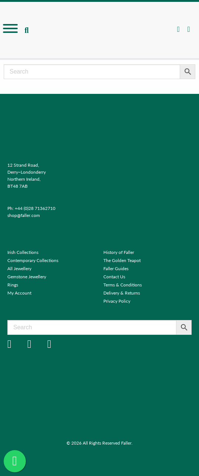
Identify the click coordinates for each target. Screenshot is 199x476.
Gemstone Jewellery (26, 276)
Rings (12, 285)
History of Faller (118, 252)
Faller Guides (115, 268)
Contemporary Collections (32, 260)
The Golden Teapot (122, 260)
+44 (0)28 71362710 (35, 208)
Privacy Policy (116, 301)
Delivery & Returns (121, 293)
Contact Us (114, 276)
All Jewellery (19, 268)
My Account (19, 293)
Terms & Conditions (122, 285)
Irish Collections (22, 252)
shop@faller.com (23, 215)
